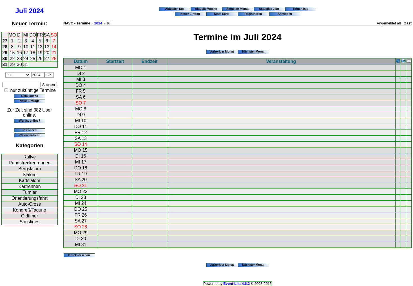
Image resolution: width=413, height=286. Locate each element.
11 (32, 46)
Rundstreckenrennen (30, 162)
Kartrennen (29, 186)
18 (32, 52)
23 (19, 58)
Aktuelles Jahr (269, 8)
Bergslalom (29, 168)
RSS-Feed (30, 130)
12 (40, 46)
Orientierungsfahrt (30, 198)
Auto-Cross (29, 204)
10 (25, 46)
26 (40, 58)
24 (25, 58)
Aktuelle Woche (206, 8)
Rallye (29, 157)
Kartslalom (29, 180)
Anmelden (285, 13)
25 (32, 58)
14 (54, 46)
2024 (36, 11)
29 (4, 52)
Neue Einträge (30, 101)
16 (19, 52)
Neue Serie (221, 13)
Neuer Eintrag (190, 13)
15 (12, 52)
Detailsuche (29, 95)
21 (54, 52)
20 (46, 52)
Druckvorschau (79, 255)
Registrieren (253, 13)
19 (40, 52)
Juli (21, 11)
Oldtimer (29, 216)
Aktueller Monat (237, 8)
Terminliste (300, 8)
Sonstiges (29, 221)
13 (46, 46)
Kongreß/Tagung (29, 210)
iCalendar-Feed (29, 135)
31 (4, 64)
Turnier (30, 192)
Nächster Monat (253, 51)
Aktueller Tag (174, 8)
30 (4, 58)
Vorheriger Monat (221, 51)
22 (12, 58)
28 (4, 46)
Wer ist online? (29, 120)
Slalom (30, 174)
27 (4, 40)
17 (25, 52)
